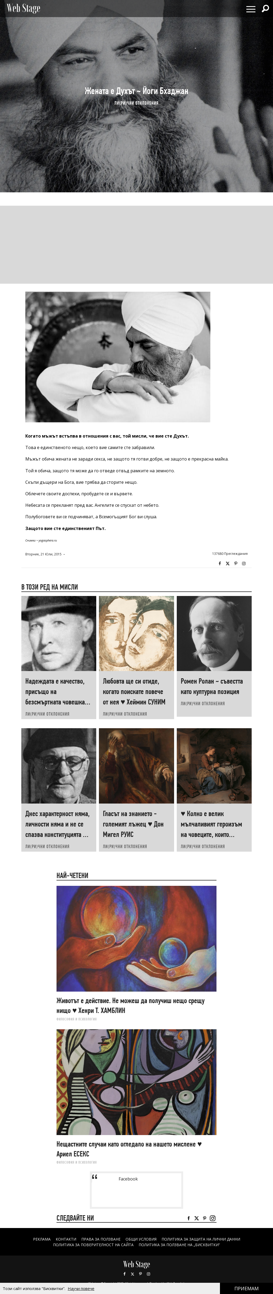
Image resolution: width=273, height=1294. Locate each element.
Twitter (228, 563)
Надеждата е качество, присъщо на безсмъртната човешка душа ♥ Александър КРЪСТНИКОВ (55, 702)
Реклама (41, 1239)
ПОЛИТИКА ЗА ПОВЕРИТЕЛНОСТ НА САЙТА (93, 1244)
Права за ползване (100, 1239)
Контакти (65, 1239)
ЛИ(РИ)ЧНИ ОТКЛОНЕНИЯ (136, 103)
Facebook (220, 564)
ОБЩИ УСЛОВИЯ (140, 1239)
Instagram (244, 564)
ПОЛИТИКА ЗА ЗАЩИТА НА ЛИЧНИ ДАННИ (201, 1239)
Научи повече (81, 1288)
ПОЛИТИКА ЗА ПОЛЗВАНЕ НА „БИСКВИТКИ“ (179, 1244)
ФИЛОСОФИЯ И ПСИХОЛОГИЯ (77, 1019)
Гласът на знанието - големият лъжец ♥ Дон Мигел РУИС (133, 824)
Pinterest (140, 1274)
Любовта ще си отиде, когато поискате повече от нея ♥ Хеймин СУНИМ (134, 691)
